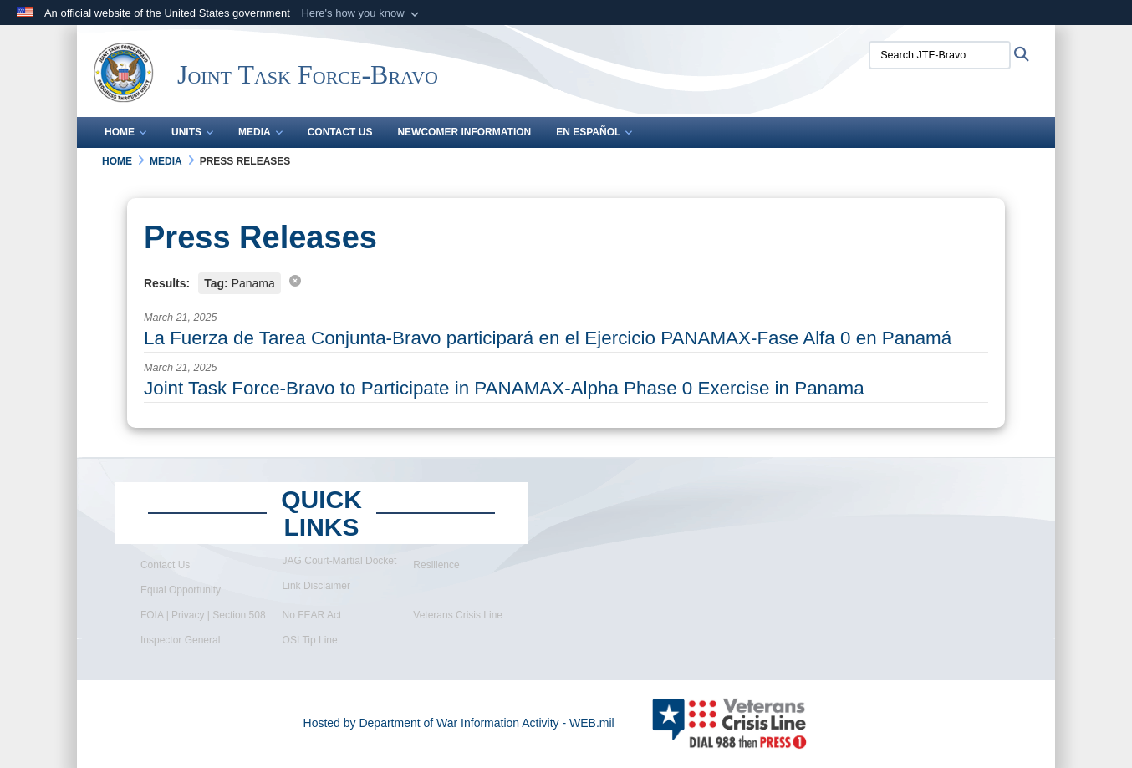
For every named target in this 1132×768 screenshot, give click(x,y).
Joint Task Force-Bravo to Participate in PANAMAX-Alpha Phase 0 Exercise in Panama (504, 388)
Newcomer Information (464, 132)
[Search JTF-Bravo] (940, 55)
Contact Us (340, 132)
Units (192, 132)
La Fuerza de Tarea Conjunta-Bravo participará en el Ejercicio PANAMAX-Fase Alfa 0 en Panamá (547, 338)
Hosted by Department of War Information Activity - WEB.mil (458, 723)
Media (260, 132)
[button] (361, 13)
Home (125, 132)
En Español (594, 132)
